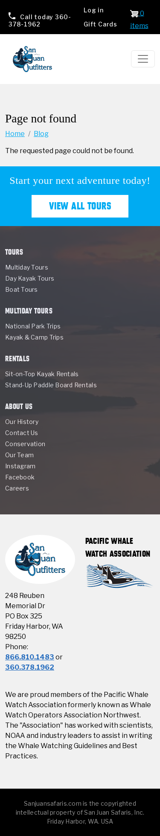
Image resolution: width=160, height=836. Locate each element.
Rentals (17, 358)
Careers (17, 488)
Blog (41, 134)
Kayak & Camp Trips (34, 337)
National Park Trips (33, 326)
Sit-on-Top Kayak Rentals (42, 373)
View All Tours (80, 206)
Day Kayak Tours (29, 278)
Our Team (19, 455)
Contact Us (21, 432)
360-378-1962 (40, 20)
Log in (94, 10)
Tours (14, 251)
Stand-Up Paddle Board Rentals (51, 385)
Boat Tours (21, 289)
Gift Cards (100, 24)
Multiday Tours (26, 267)
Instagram (20, 466)
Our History (21, 421)
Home (15, 134)
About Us (19, 406)
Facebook (20, 477)
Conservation (25, 443)
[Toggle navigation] (143, 58)
